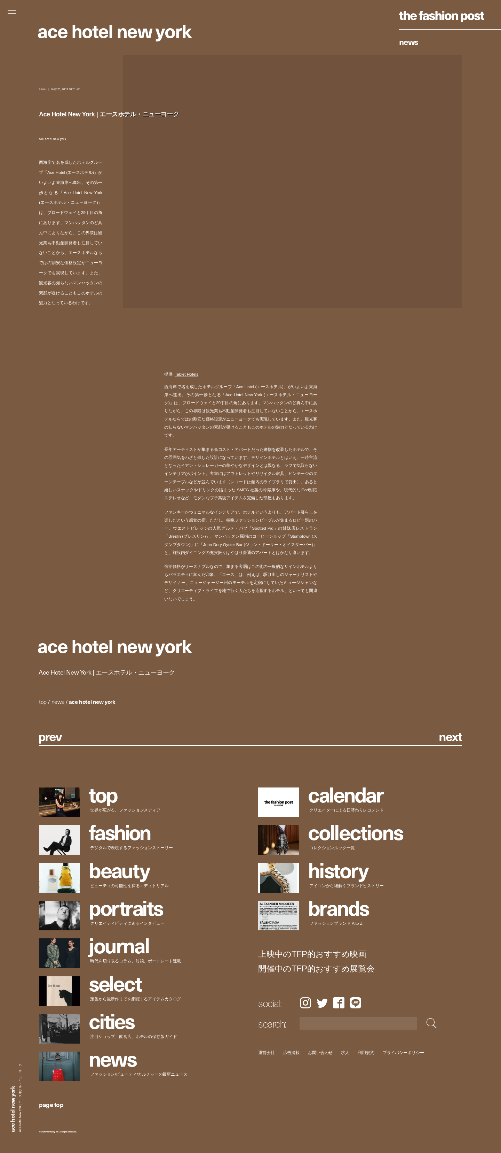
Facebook (338, 1002)
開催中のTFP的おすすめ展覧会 (316, 968)
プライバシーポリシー (403, 1052)
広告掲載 (291, 1052)
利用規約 (366, 1052)
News (408, 41)
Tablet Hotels (186, 374)
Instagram (305, 1002)
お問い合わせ (320, 1052)
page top (51, 1104)
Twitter (322, 1002)
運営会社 (266, 1052)
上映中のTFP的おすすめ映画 (312, 954)
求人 (345, 1052)
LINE (355, 1002)
